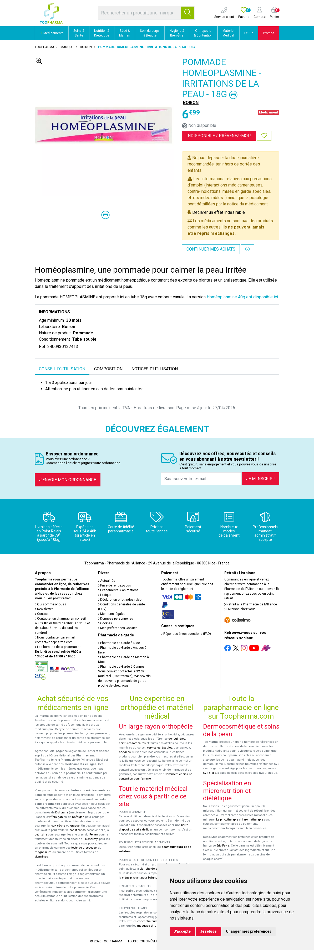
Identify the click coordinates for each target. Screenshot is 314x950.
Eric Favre (222, 845)
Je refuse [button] (208, 931)
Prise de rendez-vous (114, 585)
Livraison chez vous (240, 609)
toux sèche (57, 825)
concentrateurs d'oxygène (154, 921)
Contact (42, 614)
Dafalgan (78, 817)
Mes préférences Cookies (118, 628)
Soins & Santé (78, 33)
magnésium (43, 852)
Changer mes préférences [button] (248, 931)
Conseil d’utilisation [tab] (62, 368)
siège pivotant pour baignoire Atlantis (147, 877)
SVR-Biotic (209, 773)
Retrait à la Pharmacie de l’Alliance (250, 604)
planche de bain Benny (155, 868)
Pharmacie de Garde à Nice (119, 643)
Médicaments (52, 33)
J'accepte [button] (182, 931)
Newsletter (44, 609)
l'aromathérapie (252, 819)
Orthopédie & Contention (203, 33)
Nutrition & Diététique (101, 33)
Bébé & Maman (124, 33)
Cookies (105, 623)
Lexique (105, 595)
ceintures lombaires (132, 743)
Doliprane (61, 812)
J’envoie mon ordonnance (67, 479)
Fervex (93, 834)
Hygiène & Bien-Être (177, 33)
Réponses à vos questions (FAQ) (186, 634)
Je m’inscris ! (260, 478)
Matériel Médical (228, 33)
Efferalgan (56, 817)
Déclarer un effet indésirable (218, 212)
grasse (74, 825)
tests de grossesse (84, 847)
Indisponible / (218, 135)
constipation (77, 830)
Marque (67, 47)
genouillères (176, 738)
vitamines (41, 856)
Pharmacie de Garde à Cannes (121, 666)
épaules (167, 747)
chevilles (125, 752)
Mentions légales (111, 614)
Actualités (106, 581)
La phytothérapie (227, 819)
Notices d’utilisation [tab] (154, 368)
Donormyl (91, 839)
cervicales (153, 747)
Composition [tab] (108, 368)
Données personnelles (115, 618)
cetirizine (41, 834)
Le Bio (248, 33)
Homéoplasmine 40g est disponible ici (242, 296)
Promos (268, 33)
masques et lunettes (151, 925)
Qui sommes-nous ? (50, 604)
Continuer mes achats (210, 249)
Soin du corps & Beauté (150, 33)
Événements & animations (118, 590)
